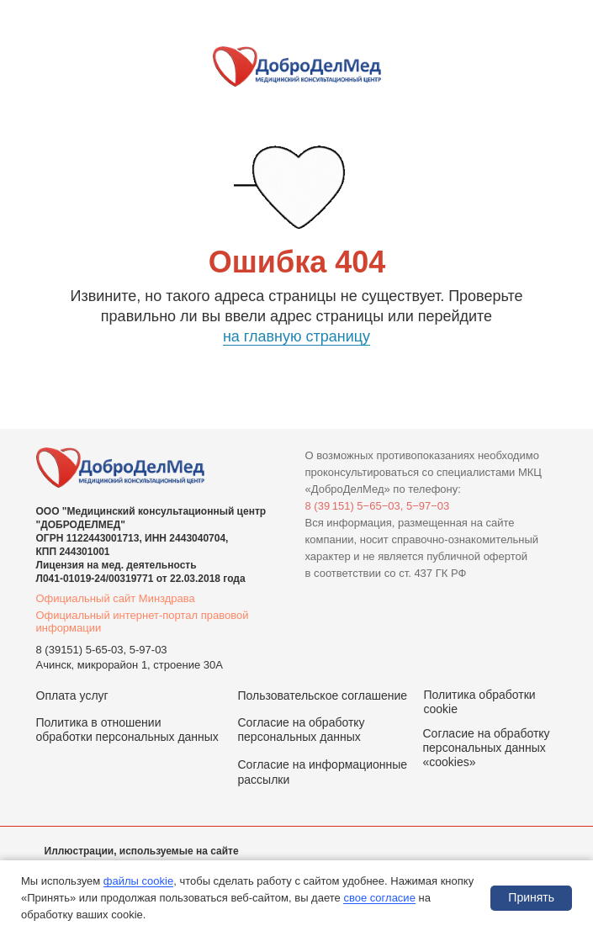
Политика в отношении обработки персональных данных (127, 729)
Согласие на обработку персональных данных (301, 729)
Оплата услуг (72, 695)
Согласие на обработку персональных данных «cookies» (486, 748)
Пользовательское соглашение (323, 695)
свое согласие (379, 897)
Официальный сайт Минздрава (115, 598)
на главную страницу (296, 336)
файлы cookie (138, 881)
